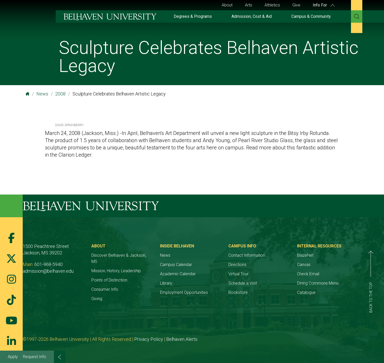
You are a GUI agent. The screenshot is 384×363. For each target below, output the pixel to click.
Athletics (272, 5)
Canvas (303, 264)
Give (296, 5)
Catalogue (306, 292)
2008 (60, 93)
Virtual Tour (238, 273)
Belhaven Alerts (181, 339)
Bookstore (238, 292)
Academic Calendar (178, 273)
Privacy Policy (148, 339)
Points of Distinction (109, 280)
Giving (96, 298)
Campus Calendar (176, 264)
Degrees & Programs (193, 16)
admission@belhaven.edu (48, 271)
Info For (323, 5)
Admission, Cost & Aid (251, 16)
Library (166, 283)
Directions (237, 264)
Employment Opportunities (184, 292)
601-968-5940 (48, 264)
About (227, 5)
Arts (248, 5)
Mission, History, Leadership (116, 270)
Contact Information (246, 255)
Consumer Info (104, 289)
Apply (13, 356)
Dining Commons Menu (318, 283)
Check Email (308, 273)
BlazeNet (305, 255)
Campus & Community (311, 16)
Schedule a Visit (242, 283)
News (42, 93)
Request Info (34, 356)
